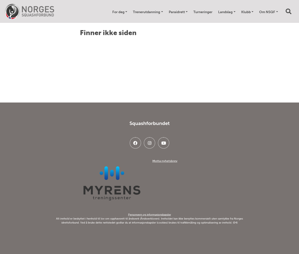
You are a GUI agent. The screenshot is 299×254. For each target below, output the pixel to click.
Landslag (225, 12)
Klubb (246, 12)
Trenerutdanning (146, 12)
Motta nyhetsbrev (164, 161)
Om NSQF (267, 12)
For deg (118, 12)
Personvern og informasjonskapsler (149, 214)
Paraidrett (177, 12)
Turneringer (202, 12)
